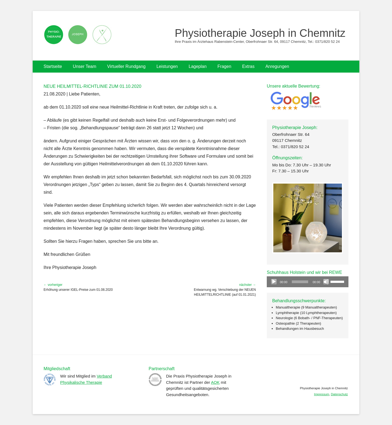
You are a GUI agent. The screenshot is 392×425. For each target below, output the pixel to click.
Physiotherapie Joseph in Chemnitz (260, 33)
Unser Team (84, 66)
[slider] (300, 281)
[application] (307, 281)
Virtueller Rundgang (126, 66)
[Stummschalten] (326, 282)
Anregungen (277, 66)
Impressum (321, 394)
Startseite (53, 66)
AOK (215, 382)
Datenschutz (339, 394)
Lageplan (198, 66)
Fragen (224, 66)
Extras (248, 66)
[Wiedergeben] (274, 282)
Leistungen (167, 66)
